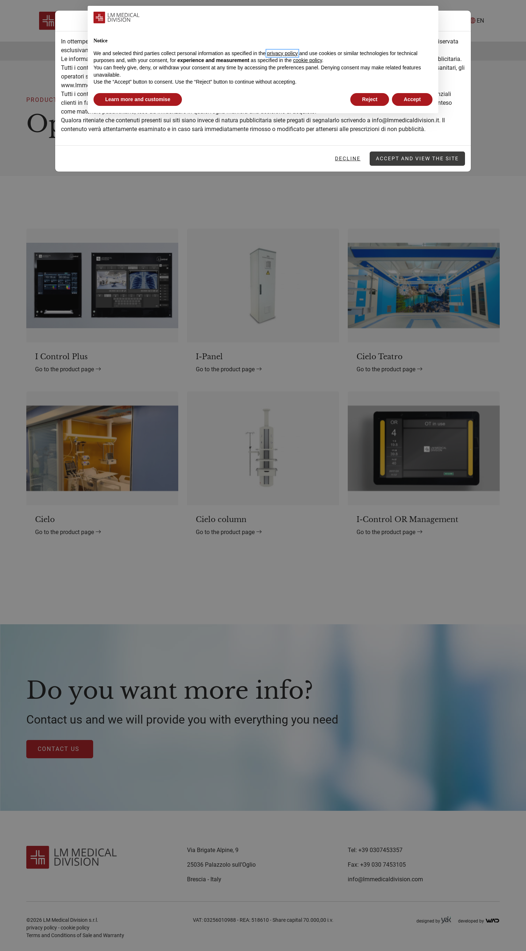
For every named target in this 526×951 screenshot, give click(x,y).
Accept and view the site (417, 158)
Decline (348, 158)
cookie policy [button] (307, 60)
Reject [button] (369, 99)
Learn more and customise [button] (137, 99)
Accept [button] (412, 99)
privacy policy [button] (282, 53)
